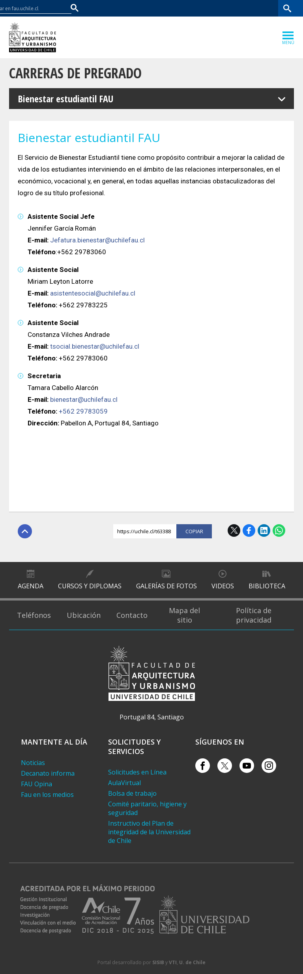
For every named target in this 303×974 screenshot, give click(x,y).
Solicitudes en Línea (137, 772)
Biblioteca (267, 586)
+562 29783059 (83, 411)
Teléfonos (34, 615)
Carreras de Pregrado (75, 73)
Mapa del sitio (184, 615)
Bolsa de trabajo (132, 793)
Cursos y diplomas (90, 586)
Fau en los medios (47, 794)
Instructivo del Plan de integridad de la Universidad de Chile (149, 832)
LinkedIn (263, 530)
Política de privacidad (253, 615)
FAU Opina (36, 784)
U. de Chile (192, 962)
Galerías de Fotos (166, 586)
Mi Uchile (233, 8)
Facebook (249, 530)
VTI (173, 962)
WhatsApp (279, 530)
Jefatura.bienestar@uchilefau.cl (97, 240)
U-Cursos (204, 8)
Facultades (164, 8)
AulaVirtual (124, 782)
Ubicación (84, 615)
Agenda (30, 586)
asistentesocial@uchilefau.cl (92, 293)
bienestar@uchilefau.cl (84, 399)
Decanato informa (48, 773)
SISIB (158, 962)
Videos (222, 586)
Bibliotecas (263, 8)
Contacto (132, 615)
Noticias (33, 762)
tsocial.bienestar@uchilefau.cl (94, 346)
